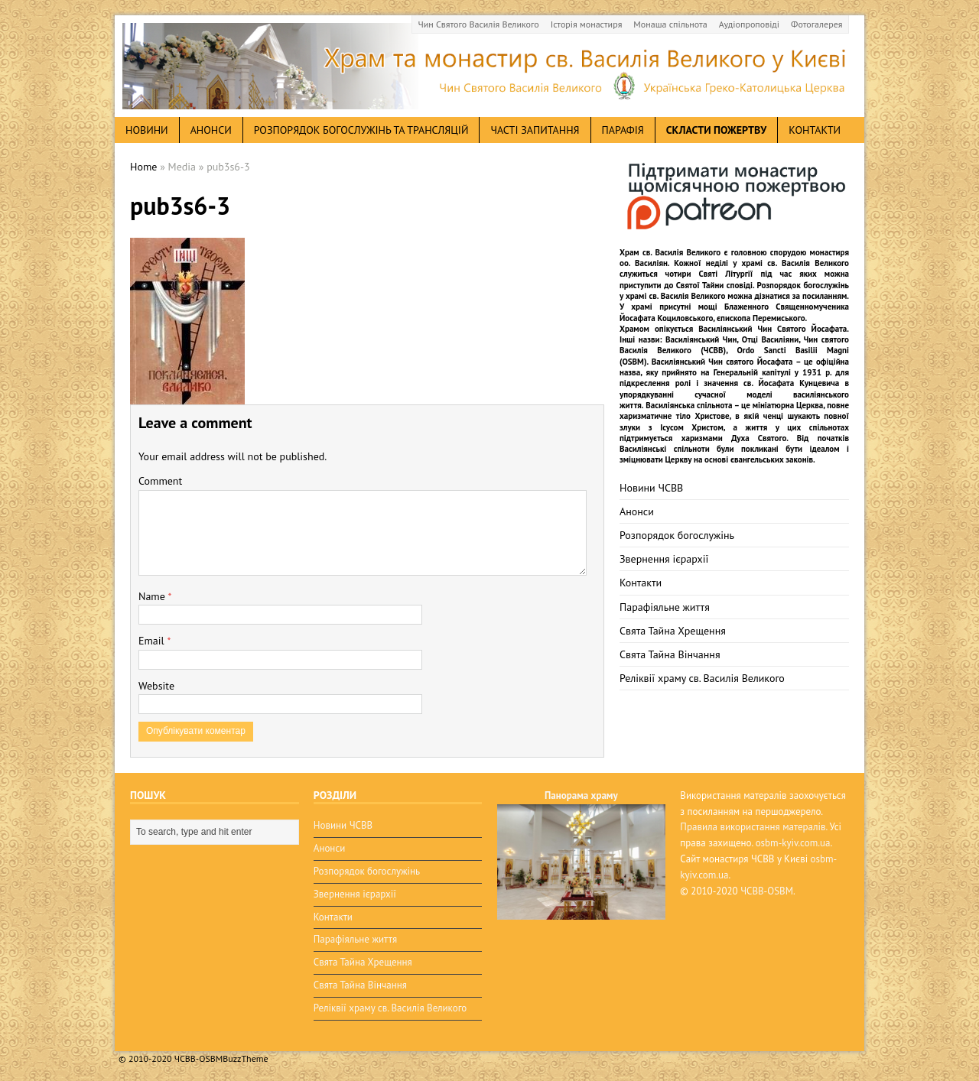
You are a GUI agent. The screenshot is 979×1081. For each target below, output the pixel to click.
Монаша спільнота (670, 24)
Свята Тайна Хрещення (673, 631)
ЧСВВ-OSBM (766, 891)
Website (156, 686)
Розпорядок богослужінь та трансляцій (361, 130)
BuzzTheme (245, 1058)
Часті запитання (534, 130)
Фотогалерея (816, 24)
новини (146, 130)
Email (152, 641)
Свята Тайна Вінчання (670, 654)
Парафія (623, 130)
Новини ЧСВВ (651, 488)
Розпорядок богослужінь (677, 535)
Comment (160, 481)
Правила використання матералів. (753, 826)
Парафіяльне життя (665, 607)
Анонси (637, 511)
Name (153, 596)
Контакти (815, 130)
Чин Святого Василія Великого (478, 24)
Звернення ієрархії (664, 559)
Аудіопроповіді (749, 24)
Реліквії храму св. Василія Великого (702, 678)
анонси (211, 130)
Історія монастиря (587, 24)
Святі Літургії (726, 273)
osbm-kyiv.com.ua (793, 842)
